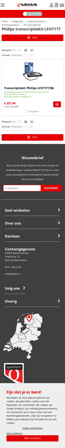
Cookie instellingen (32, 428)
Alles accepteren (32, 438)
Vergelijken (34, 111)
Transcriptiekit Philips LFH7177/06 (29, 88)
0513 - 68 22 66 (13, 267)
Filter (32, 37)
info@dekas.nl (12, 273)
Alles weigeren (14, 433)
